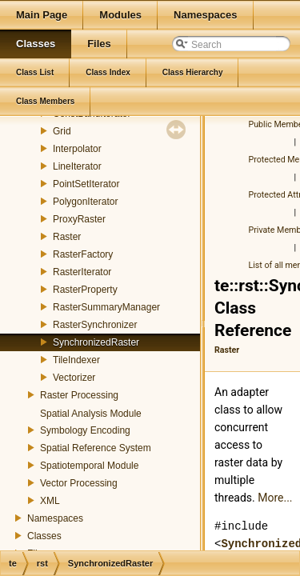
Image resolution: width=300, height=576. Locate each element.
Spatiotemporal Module (89, 465)
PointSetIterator (86, 184)
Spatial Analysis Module (91, 413)
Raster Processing (79, 395)
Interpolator (77, 148)
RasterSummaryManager (106, 307)
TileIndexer (76, 360)
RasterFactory (83, 254)
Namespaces (55, 518)
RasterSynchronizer (95, 324)
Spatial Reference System (95, 448)
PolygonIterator (85, 201)
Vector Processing (79, 483)
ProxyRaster (79, 219)
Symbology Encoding (85, 430)
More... (275, 497)
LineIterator (77, 166)
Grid (62, 131)
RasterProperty (85, 289)
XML (50, 500)
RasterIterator (82, 272)
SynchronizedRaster (96, 342)
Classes (44, 536)
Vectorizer (74, 377)
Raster (67, 236)
